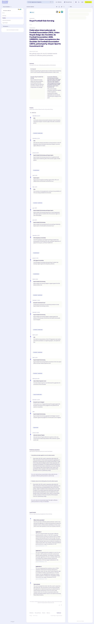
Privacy (31, 615)
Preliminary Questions (6, 20)
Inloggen (12, 621)
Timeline (4, 18)
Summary (4, 15)
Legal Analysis (5, 22)
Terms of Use (35, 615)
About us (48, 612)
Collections (31, 612)
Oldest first (33, 112)
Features (43, 612)
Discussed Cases (38, 612)
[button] (2, 10)
